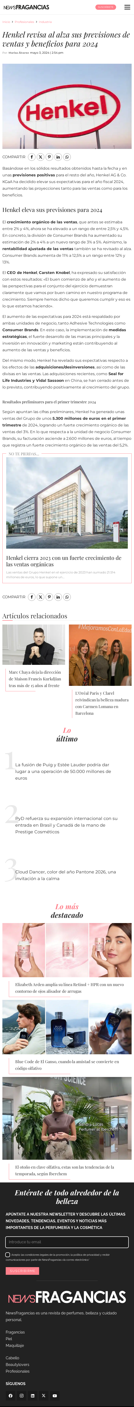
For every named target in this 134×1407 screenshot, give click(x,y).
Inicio (6, 22)
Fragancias (15, 1332)
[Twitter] (43, 1396)
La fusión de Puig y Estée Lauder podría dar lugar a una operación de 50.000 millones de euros (63, 771)
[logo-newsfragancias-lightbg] (26, 7)
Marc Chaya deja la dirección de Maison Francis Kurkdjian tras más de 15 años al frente (35, 678)
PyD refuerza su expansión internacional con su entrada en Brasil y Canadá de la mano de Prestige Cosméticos (66, 825)
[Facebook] (10, 1396)
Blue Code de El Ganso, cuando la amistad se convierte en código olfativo (67, 1065)
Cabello (12, 1358)
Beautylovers (17, 1364)
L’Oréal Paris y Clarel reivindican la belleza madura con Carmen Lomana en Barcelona (102, 703)
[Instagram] (21, 1396)
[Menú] (127, 7)
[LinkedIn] (32, 1396)
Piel (9, 1339)
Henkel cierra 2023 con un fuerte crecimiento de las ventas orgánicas (63, 561)
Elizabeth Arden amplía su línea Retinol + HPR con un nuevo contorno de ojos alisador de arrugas (69, 988)
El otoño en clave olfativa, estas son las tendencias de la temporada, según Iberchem (64, 1170)
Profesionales (24, 22)
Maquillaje (15, 1345)
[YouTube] (55, 1396)
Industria (45, 22)
